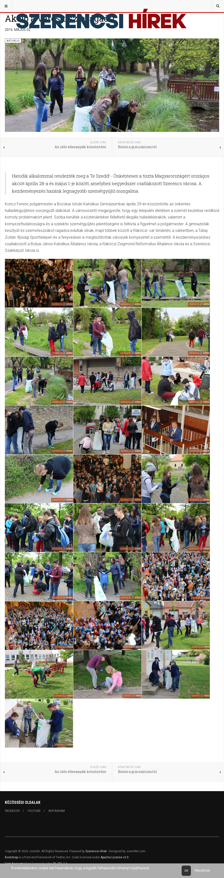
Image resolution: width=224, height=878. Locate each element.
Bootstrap (11, 857)
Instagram (56, 811)
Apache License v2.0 (115, 857)
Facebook (12, 811)
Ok (186, 870)
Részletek (202, 870)
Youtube (34, 811)
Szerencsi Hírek (96, 851)
